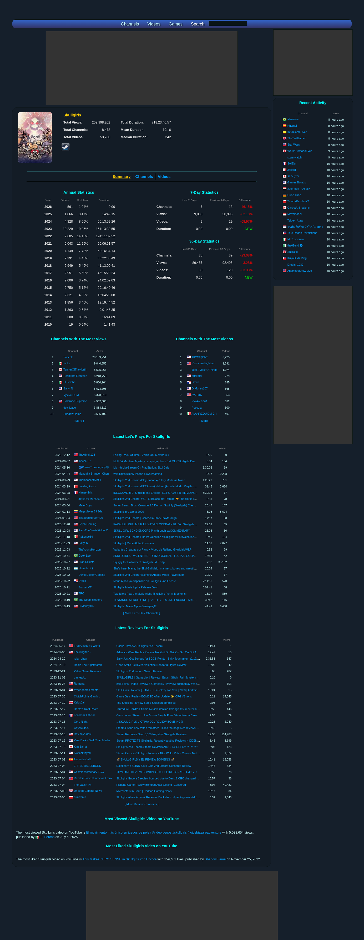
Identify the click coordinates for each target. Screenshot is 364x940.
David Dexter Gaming (92, 574)
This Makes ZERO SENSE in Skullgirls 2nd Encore (119, 859)
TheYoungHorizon (89, 549)
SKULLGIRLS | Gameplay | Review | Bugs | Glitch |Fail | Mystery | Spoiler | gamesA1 (169, 677)
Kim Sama (80, 746)
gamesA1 (80, 677)
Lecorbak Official (84, 715)
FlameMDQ (86, 567)
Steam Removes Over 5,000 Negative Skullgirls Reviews (152, 734)
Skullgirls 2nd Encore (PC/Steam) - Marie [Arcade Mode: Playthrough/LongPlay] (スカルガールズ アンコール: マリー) (186, 486)
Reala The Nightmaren (88, 664)
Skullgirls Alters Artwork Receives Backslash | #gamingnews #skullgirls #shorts (165, 797)
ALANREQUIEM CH (203, 413)
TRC (81, 593)
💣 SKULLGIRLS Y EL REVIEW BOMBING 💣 (145, 759)
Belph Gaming (87, 523)
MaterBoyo (85, 505)
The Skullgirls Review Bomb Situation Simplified (146, 702)
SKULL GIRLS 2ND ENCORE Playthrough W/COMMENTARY (151, 530)
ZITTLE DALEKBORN (87, 765)
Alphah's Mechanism (91, 499)
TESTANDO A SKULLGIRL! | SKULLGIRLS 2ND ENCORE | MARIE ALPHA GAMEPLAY (168, 600)
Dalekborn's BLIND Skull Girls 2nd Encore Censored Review (154, 765)
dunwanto (80, 797)
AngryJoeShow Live (299, 270)
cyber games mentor (86, 689)
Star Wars (293, 144)
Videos (164, 176)
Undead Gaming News (88, 790)
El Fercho (69, 382)
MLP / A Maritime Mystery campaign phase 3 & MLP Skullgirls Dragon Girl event (162, 461)
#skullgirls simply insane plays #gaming (137, 473)
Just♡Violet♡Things (205, 369)
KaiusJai (79, 702)
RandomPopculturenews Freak (93, 778)
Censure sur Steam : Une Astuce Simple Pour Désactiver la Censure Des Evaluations (169, 715)
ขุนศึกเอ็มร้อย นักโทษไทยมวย (305, 226)
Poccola (68, 357)
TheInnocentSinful (89, 479)
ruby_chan (80, 658)
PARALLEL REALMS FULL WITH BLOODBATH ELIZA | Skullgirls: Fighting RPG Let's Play (169, 524)
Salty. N (68, 388)
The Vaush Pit (82, 784)
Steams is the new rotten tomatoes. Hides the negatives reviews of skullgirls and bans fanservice (176, 728)
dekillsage (69, 407)
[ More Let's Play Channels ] (141, 613)
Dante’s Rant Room (86, 709)
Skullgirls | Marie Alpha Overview (133, 543)
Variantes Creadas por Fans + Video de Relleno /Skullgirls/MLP (152, 549)
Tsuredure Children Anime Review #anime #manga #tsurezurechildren (160, 709)
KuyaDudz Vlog (297, 258)
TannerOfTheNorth (75, 369)
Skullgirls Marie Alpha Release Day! (135, 587)
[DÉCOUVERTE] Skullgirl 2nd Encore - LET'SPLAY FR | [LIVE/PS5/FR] (157, 492)
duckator (197, 375)
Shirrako (292, 251)
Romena (79, 683)
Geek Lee (85, 555)
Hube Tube (294, 195)
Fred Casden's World (87, 645)
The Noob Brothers (90, 599)
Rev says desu (83, 734)
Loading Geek (87, 485)
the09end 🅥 (295, 245)
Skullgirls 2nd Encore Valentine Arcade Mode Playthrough (149, 574)
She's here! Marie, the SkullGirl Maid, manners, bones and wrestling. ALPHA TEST (164, 568)
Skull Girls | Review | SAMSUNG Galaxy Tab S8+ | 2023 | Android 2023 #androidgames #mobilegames (180, 690)
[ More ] (79, 420)
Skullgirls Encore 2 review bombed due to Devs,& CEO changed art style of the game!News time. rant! (180, 778)
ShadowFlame (72, 413)
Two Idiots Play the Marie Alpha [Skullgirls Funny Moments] (149, 593)
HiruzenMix (86, 492)
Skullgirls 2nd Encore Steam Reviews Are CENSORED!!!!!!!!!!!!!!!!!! (157, 746)
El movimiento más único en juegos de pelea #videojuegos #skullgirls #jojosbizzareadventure (153, 832)
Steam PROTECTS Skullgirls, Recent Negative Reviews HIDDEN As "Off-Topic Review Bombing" (177, 740)
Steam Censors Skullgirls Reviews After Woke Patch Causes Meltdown (160, 753)
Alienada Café (83, 759)
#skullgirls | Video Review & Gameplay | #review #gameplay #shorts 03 (160, 683)
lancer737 (85, 460)
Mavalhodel (294, 213)
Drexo (195, 382)
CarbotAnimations (298, 207)
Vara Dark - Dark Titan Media (92, 740)
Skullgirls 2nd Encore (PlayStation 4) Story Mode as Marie (149, 480)
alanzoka (293, 119)
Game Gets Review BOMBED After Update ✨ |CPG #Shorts (154, 696)
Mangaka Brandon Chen (94, 473)
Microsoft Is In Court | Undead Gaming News (144, 791)
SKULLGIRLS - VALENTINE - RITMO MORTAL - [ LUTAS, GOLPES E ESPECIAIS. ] (165, 555)
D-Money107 (200, 388)
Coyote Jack (81, 728)
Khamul (292, 125)
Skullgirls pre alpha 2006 (128, 511)
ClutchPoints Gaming (87, 696)
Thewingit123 (200, 356)
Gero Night (80, 721)
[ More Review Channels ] (141, 804)
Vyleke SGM (71, 395)
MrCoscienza (295, 239)
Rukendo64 (86, 536)
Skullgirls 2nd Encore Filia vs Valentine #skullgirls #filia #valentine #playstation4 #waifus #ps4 (170, 536)
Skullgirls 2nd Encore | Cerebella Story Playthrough (145, 518)
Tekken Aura (295, 220)
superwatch (294, 157)
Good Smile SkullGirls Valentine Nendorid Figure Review (151, 664)
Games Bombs (296, 182)
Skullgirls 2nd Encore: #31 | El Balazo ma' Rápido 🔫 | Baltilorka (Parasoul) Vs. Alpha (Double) (171, 498)
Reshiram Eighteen (75, 375)
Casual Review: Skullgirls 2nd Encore (140, 646)
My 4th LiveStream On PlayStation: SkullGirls (141, 467)
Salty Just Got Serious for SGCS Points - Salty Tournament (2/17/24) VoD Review (167, 658)
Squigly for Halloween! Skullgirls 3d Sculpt (139, 562)
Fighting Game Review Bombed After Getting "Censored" (152, 784)
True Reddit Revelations (302, 232)
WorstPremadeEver (299, 150)
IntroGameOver (297, 131)
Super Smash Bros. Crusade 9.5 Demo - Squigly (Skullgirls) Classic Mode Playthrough (166, 505)
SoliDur (292, 163)
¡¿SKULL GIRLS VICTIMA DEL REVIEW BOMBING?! (150, 721)
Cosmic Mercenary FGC (89, 771)
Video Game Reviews (87, 671)
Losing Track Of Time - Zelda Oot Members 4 (141, 454)
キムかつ (293, 176)
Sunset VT (85, 587)
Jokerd (291, 169)
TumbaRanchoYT (298, 201)
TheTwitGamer (296, 138)
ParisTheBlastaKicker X (93, 530)
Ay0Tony (196, 394)
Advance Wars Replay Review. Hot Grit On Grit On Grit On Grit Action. (160, 652)
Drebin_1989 (295, 264)
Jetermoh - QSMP (298, 188)
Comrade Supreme (75, 401)
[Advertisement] (141, 68)
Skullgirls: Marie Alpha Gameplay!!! (134, 606)
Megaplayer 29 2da (91, 511)
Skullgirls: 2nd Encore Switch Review (139, 671)
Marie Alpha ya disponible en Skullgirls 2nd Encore (144, 581)
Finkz (66, 363)
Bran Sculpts (86, 561)
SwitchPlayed (82, 752)
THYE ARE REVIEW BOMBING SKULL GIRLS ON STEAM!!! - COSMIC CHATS (166, 772)
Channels (144, 176)
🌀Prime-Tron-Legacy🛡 (94, 467)
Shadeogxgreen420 (91, 517)
